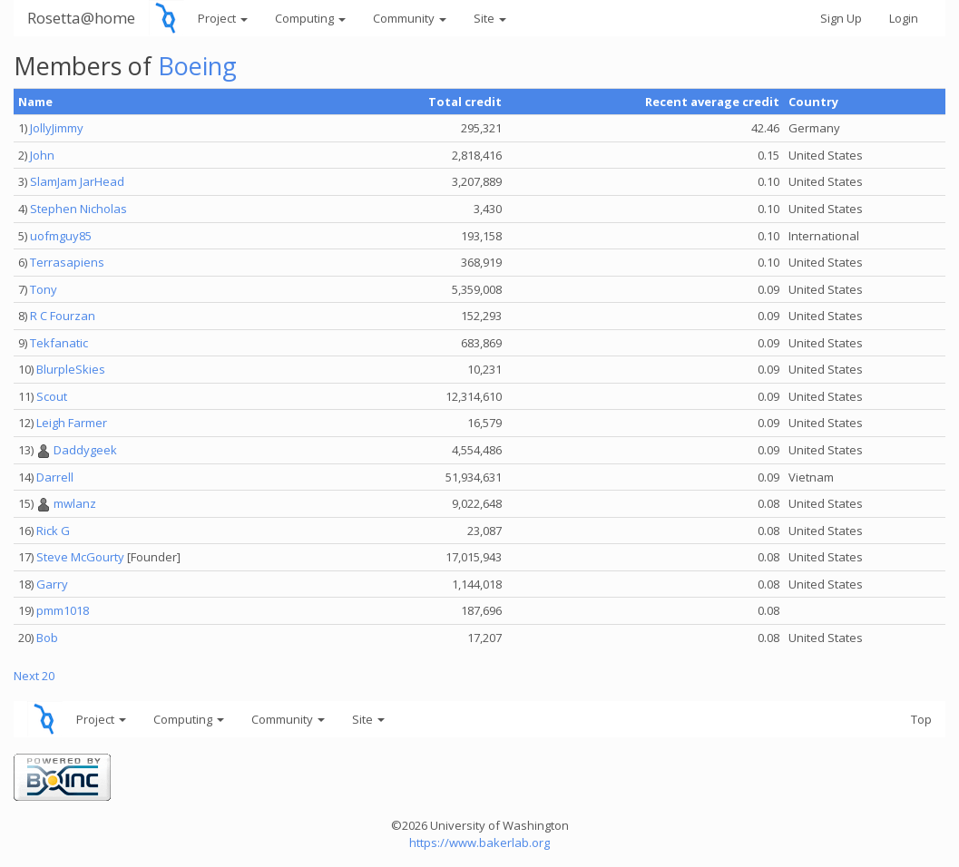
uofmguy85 (61, 236)
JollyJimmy (56, 128)
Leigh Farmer (71, 422)
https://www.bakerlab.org (479, 842)
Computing (310, 18)
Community (409, 18)
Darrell (54, 477)
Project (223, 18)
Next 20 (34, 675)
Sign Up (841, 18)
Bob (47, 637)
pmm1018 (62, 610)
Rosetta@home (81, 17)
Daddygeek (85, 450)
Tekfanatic (59, 343)
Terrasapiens (67, 262)
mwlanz (75, 503)
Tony (43, 289)
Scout (51, 396)
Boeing (197, 66)
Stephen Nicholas (78, 208)
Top (921, 719)
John (42, 155)
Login (903, 18)
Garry (52, 584)
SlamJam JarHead (77, 181)
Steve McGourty (80, 557)
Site (490, 18)
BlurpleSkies (70, 369)
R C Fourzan (62, 315)
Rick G (53, 530)
